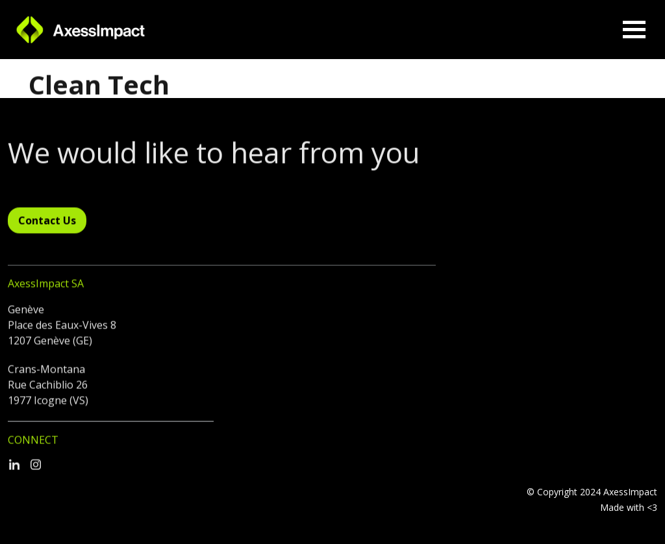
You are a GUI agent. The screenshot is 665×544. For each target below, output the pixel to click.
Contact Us (47, 223)
